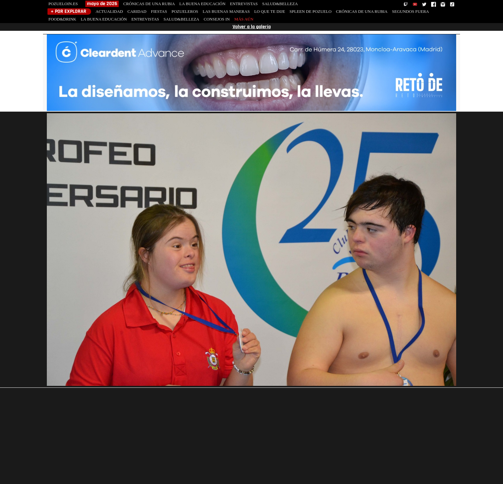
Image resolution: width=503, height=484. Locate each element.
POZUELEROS (185, 11)
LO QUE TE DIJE (269, 11)
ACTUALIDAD (109, 11)
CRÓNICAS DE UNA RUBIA (149, 3)
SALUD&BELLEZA (280, 3)
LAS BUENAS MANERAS (226, 11)
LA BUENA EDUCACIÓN (202, 3)
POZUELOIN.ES (63, 3)
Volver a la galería (252, 27)
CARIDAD (136, 11)
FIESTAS (159, 11)
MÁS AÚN (243, 19)
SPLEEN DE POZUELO (311, 11)
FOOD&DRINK (62, 19)
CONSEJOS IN (217, 19)
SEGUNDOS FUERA (410, 11)
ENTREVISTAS (244, 3)
